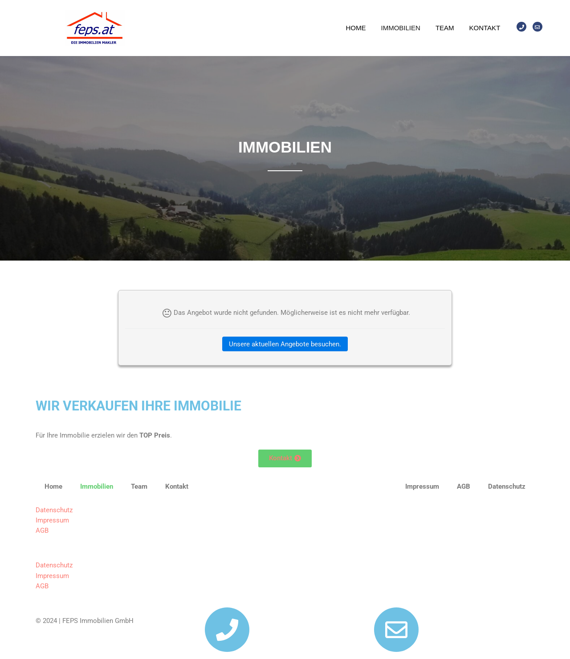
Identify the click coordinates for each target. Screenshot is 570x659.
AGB (42, 530)
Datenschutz (54, 510)
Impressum (52, 520)
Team (445, 28)
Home (356, 28)
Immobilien (400, 28)
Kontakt (485, 28)
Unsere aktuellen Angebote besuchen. (285, 344)
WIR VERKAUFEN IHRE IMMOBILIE (138, 406)
